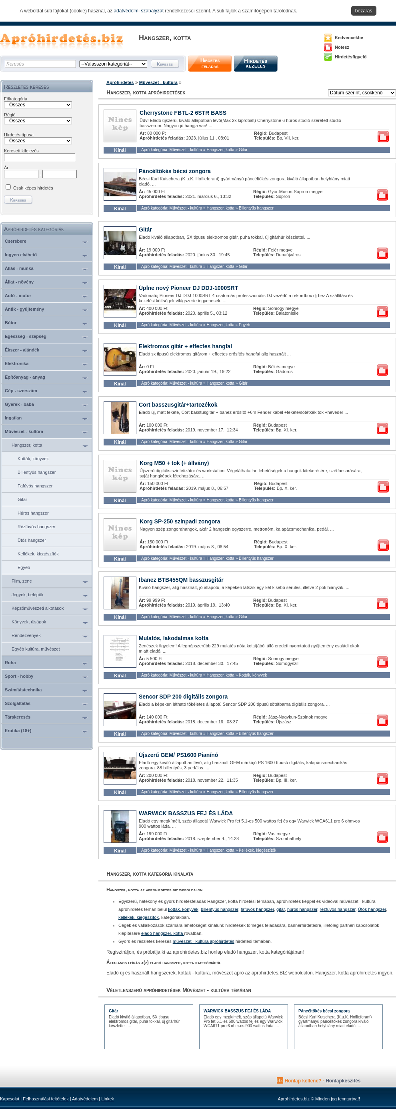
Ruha (10, 662)
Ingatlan (13, 417)
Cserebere (15, 241)
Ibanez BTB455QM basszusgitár (181, 580)
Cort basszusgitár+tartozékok (178, 404)
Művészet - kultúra (24, 431)
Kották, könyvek (33, 458)
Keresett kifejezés (21, 150)
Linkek (107, 1098)
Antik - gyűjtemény (24, 309)
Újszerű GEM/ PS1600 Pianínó (178, 755)
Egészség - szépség (25, 336)
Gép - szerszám (21, 390)
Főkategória (15, 98)
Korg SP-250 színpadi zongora (180, 521)
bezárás (363, 11)
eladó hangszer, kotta (162, 933)
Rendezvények (26, 635)
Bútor (10, 322)
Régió (10, 114)
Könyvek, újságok (29, 621)
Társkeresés (17, 717)
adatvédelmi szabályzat (139, 11)
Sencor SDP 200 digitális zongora (183, 696)
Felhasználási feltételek (45, 1098)
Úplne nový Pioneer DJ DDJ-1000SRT (188, 288)
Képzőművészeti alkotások (38, 608)
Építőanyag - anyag (25, 377)
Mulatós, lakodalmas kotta (173, 638)
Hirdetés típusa (19, 134)
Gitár (22, 499)
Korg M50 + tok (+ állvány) (174, 463)
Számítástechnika (23, 689)
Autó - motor (18, 295)
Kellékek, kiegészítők (38, 553)
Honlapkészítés (343, 1081)
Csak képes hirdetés (33, 188)
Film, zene (22, 581)
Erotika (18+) (18, 730)
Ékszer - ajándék (22, 349)
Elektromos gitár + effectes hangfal (185, 346)
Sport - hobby (19, 676)
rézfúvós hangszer (337, 909)
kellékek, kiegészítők (138, 917)
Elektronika (16, 363)
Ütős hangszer (32, 540)
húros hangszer (302, 909)
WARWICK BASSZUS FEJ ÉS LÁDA (186, 813)
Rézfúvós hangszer (36, 526)
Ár (6, 167)
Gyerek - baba (19, 404)
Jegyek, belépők (28, 594)
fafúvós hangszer (257, 909)
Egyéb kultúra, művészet (36, 649)
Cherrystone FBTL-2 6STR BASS (183, 113)
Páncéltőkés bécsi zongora (175, 171)
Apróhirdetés (120, 82)
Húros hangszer (33, 513)
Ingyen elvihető (21, 254)
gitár (280, 909)
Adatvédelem (85, 1098)
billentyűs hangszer (219, 909)
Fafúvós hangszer (35, 485)
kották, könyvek (183, 909)
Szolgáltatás (17, 703)
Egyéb (24, 567)
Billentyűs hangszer (37, 472)
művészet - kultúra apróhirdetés (203, 941)
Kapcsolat (9, 1098)
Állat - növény (19, 282)
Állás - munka (19, 268)
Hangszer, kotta (27, 445)
